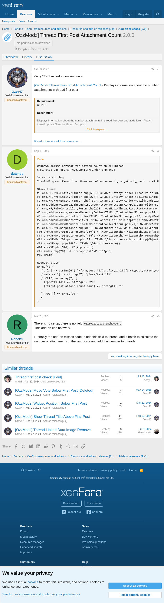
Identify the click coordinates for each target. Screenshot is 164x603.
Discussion (44, 57)
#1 (158, 69)
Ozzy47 (22, 49)
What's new (46, 14)
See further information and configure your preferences (41, 594)
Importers (26, 552)
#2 (158, 151)
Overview (11, 57)
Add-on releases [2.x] (53, 381)
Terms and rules (87, 470)
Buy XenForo (71, 503)
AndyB (19, 381)
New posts (8, 21)
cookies (32, 582)
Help (123, 470)
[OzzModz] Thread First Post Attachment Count (67, 85)
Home (9, 14)
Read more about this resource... (57, 141)
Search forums (28, 21)
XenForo (94, 512)
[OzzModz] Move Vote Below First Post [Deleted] (54, 390)
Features (87, 531)
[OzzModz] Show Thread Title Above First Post (52, 417)
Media (68, 14)
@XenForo (71, 512)
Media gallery (28, 536)
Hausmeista (144, 432)
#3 (158, 316)
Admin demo (90, 547)
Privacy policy (109, 470)
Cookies (28, 470)
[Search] (158, 14)
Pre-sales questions (94, 542)
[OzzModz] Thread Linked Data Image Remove (53, 430)
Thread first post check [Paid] (38, 377)
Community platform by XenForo (82, 478)
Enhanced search (31, 547)
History (27, 57)
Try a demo (94, 503)
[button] (58, 14)
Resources (90, 14)
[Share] (152, 69)
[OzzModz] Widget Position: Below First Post (51, 403)
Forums (26, 14)
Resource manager (32, 542)
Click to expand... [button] (97, 129)
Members (114, 14)
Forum (24, 531)
